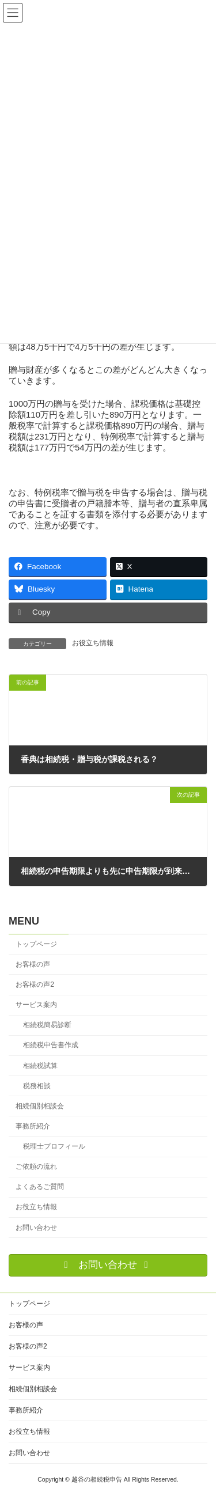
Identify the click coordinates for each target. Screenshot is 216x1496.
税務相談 (37, 1086)
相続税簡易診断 (47, 1025)
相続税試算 (40, 1066)
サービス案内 (36, 1005)
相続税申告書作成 (50, 1045)
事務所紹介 (33, 1126)
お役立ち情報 (92, 643)
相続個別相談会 (40, 1106)
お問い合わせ (36, 1228)
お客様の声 (33, 964)
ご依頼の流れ (36, 1166)
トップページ (36, 944)
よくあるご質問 (40, 1187)
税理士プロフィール (54, 1146)
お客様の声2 (35, 984)
